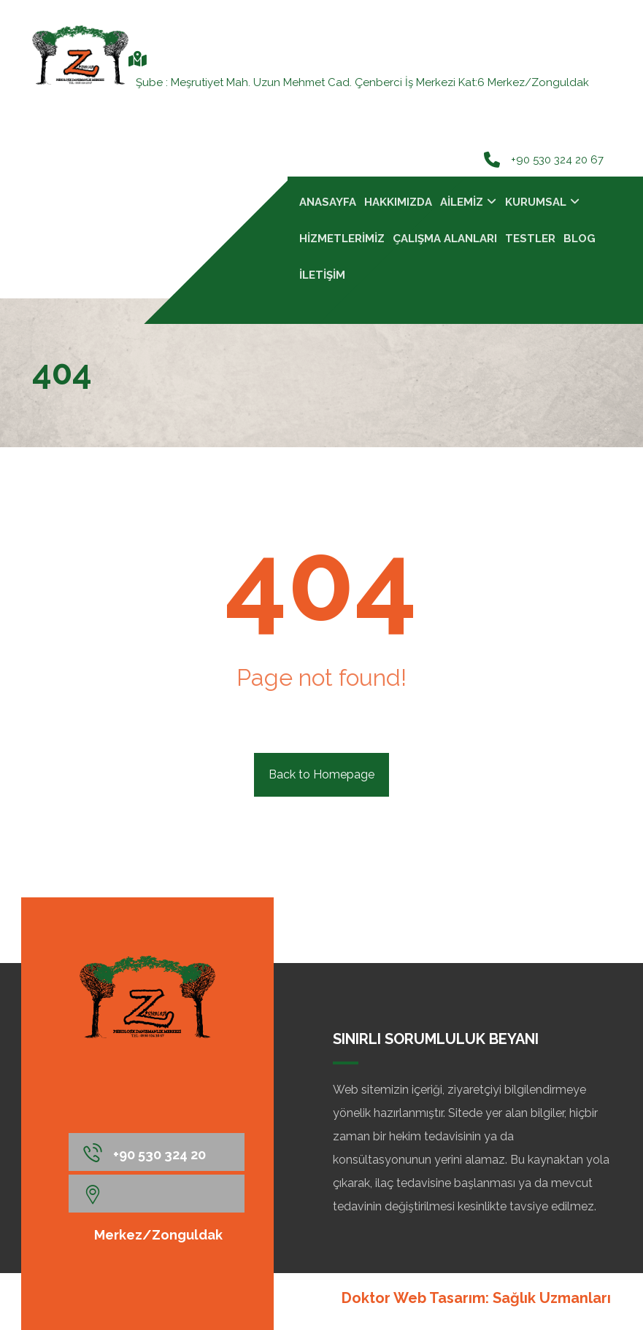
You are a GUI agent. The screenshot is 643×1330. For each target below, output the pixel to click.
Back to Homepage (321, 774)
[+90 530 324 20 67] (157, 1152)
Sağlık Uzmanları (552, 1298)
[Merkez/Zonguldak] (157, 1194)
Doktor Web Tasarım (413, 1298)
